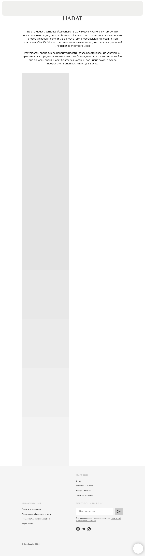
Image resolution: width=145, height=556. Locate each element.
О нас (78, 481)
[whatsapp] (89, 529)
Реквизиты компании (31, 509)
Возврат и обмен (83, 491)
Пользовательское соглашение (36, 519)
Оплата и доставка (84, 496)
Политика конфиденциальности (36, 514)
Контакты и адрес (84, 486)
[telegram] (83, 529)
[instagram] (78, 529)
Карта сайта (27, 524)
